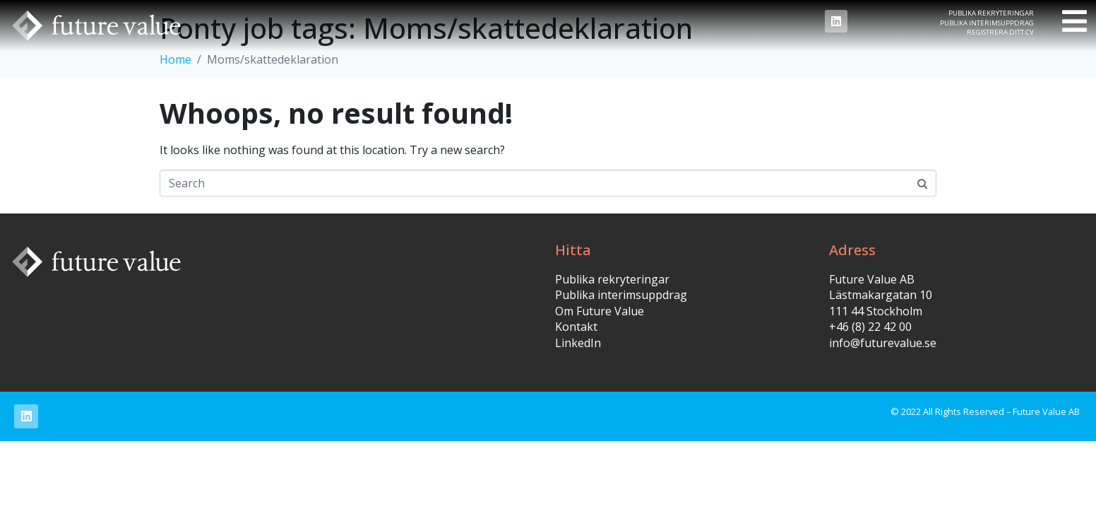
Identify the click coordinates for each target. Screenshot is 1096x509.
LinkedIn (578, 343)
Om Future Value (599, 311)
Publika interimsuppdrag (987, 23)
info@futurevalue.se (882, 343)
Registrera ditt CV (1000, 32)
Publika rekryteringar (991, 13)
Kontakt (576, 326)
